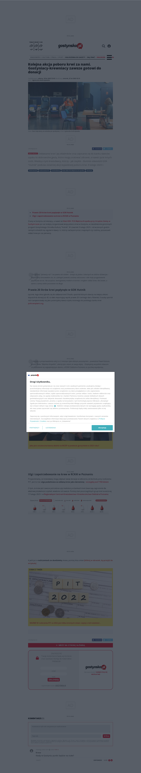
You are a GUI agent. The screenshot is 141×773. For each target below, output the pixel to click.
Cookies (43, 421)
